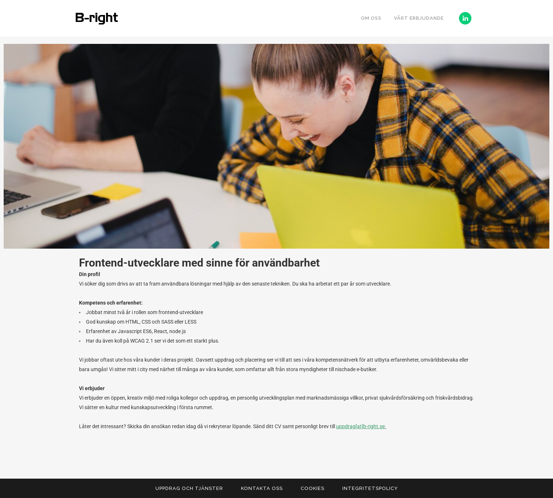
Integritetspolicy (370, 488)
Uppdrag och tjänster (189, 488)
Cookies (312, 488)
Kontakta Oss (262, 488)
